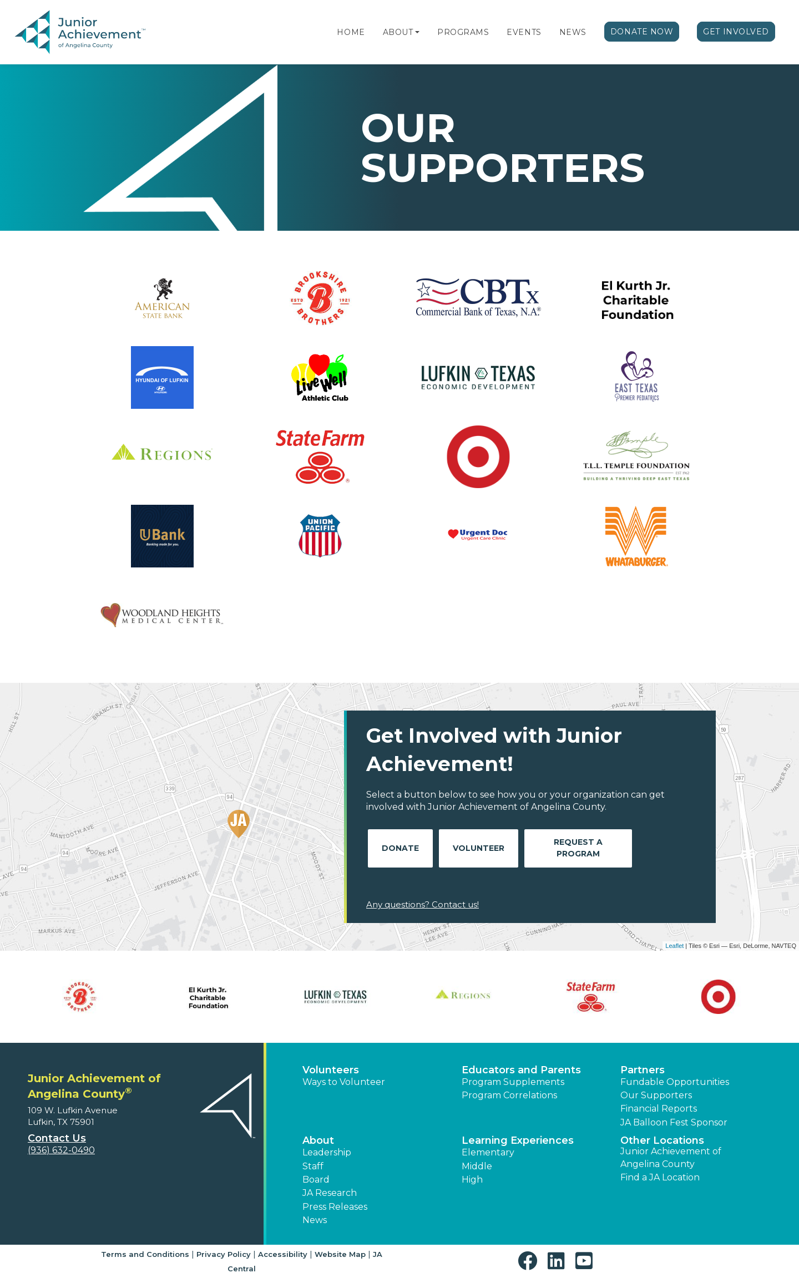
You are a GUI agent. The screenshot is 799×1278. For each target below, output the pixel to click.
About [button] (318, 1140)
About (398, 32)
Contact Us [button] (57, 1138)
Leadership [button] (326, 1152)
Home (351, 32)
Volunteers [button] (330, 1070)
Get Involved (736, 32)
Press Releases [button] (334, 1206)
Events (524, 32)
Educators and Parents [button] (521, 1070)
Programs (463, 32)
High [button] (472, 1179)
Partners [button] (642, 1070)
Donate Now (642, 32)
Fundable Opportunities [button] (674, 1082)
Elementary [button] (488, 1152)
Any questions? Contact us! (422, 904)
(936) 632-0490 (61, 1150)
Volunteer (478, 848)
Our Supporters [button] (656, 1095)
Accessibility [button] (282, 1254)
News (572, 32)
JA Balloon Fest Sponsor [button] (673, 1122)
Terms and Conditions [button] (145, 1254)
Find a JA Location (660, 1177)
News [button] (314, 1220)
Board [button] (316, 1179)
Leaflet (674, 945)
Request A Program (578, 848)
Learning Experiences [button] (518, 1140)
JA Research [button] (329, 1193)
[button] (417, 32)
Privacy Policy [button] (223, 1254)
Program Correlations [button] (509, 1095)
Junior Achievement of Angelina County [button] (670, 1157)
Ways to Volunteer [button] (343, 1082)
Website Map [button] (340, 1254)
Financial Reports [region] (658, 1108)
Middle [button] (477, 1166)
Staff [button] (312, 1166)
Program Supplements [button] (513, 1082)
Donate (400, 848)
